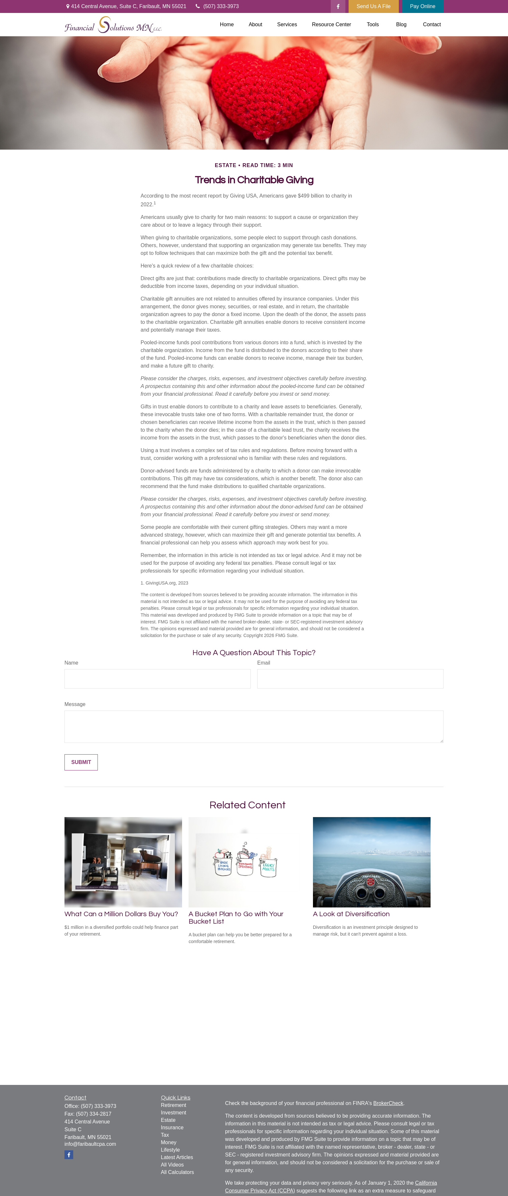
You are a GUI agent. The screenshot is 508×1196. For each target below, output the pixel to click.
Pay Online (422, 6)
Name (71, 663)
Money (169, 1142)
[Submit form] (81, 762)
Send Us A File (374, 6)
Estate (168, 1120)
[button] (227, 24)
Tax (165, 1135)
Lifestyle (170, 1150)
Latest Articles (177, 1157)
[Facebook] (338, 6)
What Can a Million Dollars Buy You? (121, 914)
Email (263, 663)
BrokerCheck (388, 1103)
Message (75, 704)
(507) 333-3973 (216, 6)
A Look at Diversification (351, 914)
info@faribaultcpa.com (90, 1144)
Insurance (172, 1127)
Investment (173, 1112)
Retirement (173, 1105)
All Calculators (177, 1172)
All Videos (172, 1165)
